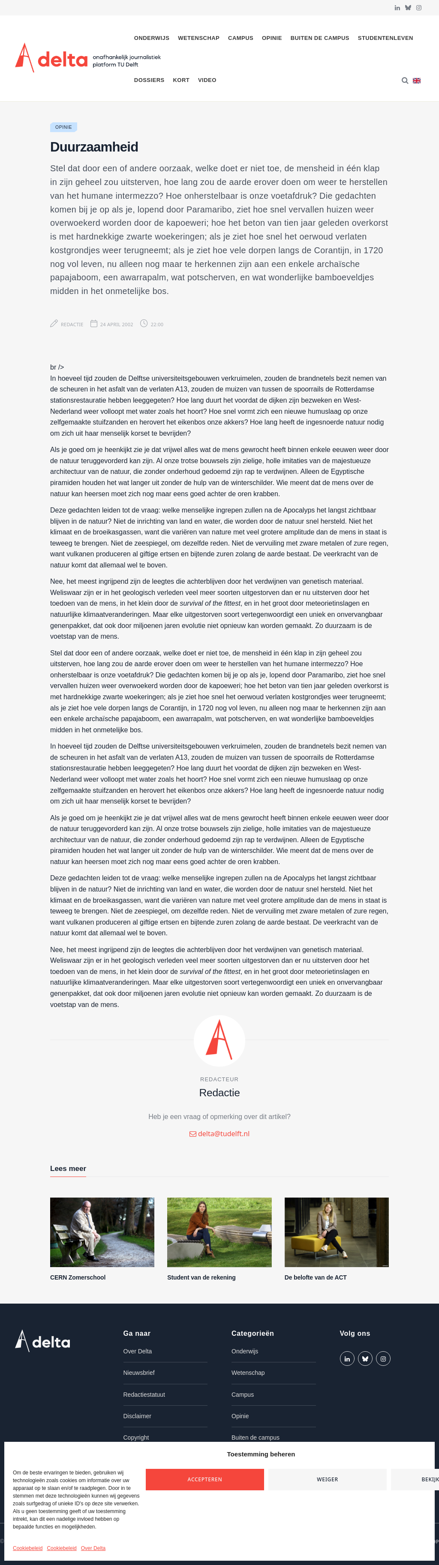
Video (207, 80)
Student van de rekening (201, 1277)
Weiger (327, 1479)
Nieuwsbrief (139, 1372)
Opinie (272, 38)
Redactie (72, 324)
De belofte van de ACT (316, 1277)
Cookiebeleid (27, 1548)
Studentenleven (385, 38)
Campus (240, 38)
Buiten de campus (320, 38)
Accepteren (205, 1479)
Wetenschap (199, 38)
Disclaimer (137, 1416)
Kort (181, 80)
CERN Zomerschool (77, 1277)
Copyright (136, 1437)
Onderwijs (152, 38)
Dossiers (149, 80)
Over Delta (93, 1548)
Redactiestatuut (144, 1394)
